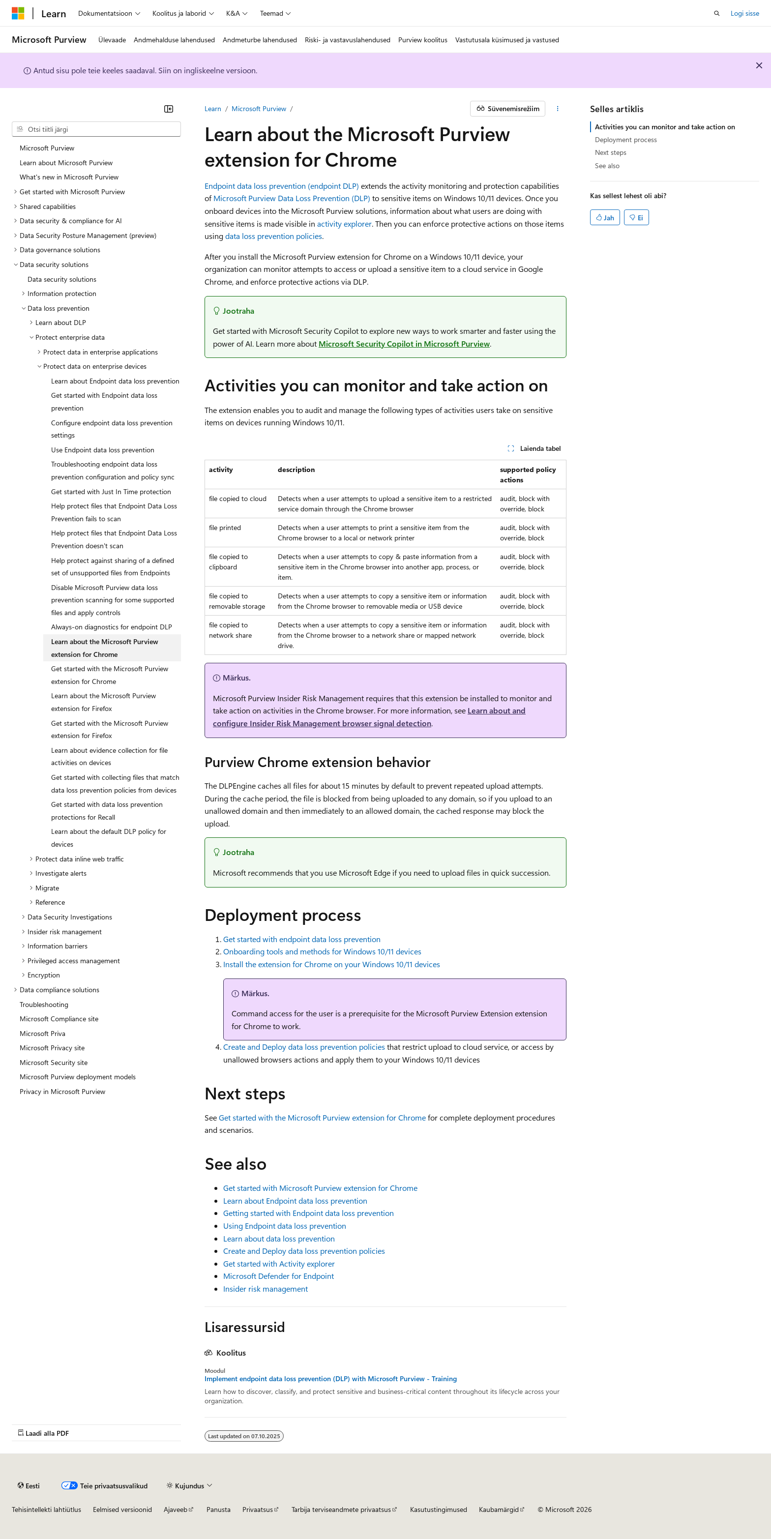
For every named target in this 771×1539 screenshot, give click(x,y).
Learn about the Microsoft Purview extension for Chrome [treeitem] (104, 648)
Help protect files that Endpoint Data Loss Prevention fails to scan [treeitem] (114, 512)
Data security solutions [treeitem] (62, 279)
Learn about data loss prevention (279, 1238)
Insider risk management (265, 1288)
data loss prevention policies (273, 236)
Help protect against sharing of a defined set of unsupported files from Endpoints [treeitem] (112, 567)
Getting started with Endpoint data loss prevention (308, 1213)
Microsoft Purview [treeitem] (47, 147)
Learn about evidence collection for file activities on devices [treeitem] (109, 756)
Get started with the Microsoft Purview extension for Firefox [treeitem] (109, 729)
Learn (213, 108)
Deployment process (626, 139)
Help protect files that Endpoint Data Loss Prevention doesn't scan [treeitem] (114, 539)
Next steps (610, 152)
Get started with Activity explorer (279, 1263)
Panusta (219, 1509)
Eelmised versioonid (122, 1509)
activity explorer (344, 223)
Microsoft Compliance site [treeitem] (59, 1018)
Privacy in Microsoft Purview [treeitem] (62, 1091)
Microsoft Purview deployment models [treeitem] (78, 1076)
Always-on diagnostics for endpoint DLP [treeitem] (111, 626)
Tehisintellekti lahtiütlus (46, 1509)
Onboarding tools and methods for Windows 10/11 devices (322, 951)
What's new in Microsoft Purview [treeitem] (69, 176)
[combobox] (96, 129)
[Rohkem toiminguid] (557, 109)
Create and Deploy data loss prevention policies (304, 1046)
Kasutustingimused (438, 1509)
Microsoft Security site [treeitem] (54, 1062)
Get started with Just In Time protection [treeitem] (111, 491)
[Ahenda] (168, 109)
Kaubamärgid (499, 1509)
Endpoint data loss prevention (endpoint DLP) (282, 185)
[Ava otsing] (717, 13)
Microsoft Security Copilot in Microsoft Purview (404, 343)
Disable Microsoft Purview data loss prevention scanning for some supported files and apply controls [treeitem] (112, 600)
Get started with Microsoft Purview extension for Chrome (320, 1188)
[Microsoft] (18, 13)
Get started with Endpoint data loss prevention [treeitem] (104, 401)
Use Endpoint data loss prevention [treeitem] (102, 449)
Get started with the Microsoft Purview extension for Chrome (322, 1117)
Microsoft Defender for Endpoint (278, 1276)
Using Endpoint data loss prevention (284, 1225)
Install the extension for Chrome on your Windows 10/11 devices (331, 964)
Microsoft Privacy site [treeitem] (52, 1047)
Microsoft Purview (259, 108)
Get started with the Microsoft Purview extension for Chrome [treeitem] (109, 675)
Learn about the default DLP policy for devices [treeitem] (108, 838)
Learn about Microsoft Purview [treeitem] (66, 162)
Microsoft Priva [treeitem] (42, 1033)
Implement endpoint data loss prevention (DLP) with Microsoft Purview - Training (331, 1378)
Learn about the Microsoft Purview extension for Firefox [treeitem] (103, 702)
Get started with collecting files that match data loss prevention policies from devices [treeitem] (115, 783)
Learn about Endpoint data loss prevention (295, 1200)
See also (607, 165)
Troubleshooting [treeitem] (44, 1004)
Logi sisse (745, 13)
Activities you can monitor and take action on (665, 126)
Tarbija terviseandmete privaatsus (341, 1509)
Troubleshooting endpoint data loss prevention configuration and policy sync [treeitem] (113, 470)
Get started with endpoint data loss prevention (302, 939)
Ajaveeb (175, 1509)
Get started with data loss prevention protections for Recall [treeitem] (107, 810)
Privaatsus (257, 1509)
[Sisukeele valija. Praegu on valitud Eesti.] (29, 1485)
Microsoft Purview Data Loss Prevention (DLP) (291, 198)
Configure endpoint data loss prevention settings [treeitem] (112, 429)
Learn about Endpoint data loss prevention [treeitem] (115, 380)
